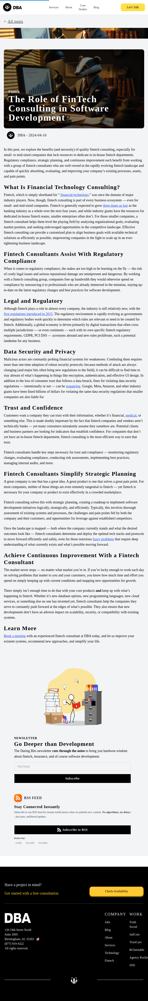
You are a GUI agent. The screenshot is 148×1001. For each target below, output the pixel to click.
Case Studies (83, 7)
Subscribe (72, 778)
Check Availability (116, 891)
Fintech (14, 92)
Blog (96, 7)
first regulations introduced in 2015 (28, 314)
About (68, 7)
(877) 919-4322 (14, 943)
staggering (73, 386)
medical (131, 415)
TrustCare (135, 942)
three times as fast (115, 206)
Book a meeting (15, 636)
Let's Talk (133, 7)
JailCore (134, 934)
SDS (132, 965)
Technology (112, 953)
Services (54, 7)
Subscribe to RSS (72, 830)
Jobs (107, 922)
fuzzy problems (103, 539)
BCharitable (136, 949)
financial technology (74, 195)
